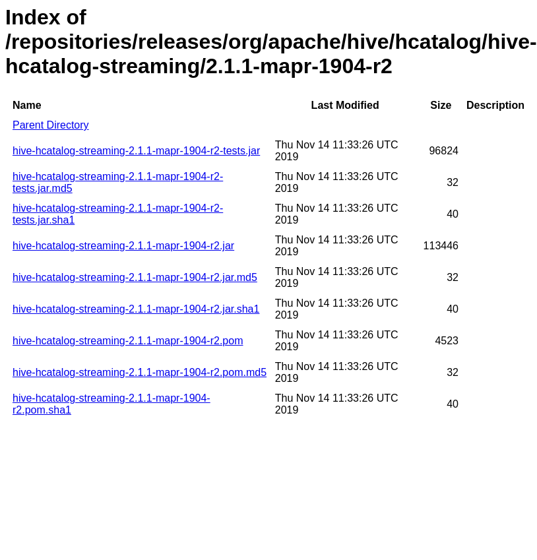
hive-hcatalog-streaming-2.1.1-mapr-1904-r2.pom (128, 340)
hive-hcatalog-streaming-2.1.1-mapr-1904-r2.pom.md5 (140, 372)
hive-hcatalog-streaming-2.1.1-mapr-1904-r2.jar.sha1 (136, 309)
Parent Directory (51, 125)
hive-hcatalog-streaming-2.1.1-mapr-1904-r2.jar (123, 245)
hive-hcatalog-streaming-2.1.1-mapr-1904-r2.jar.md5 (135, 277)
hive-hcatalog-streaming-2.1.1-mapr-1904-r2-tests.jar (136, 150)
